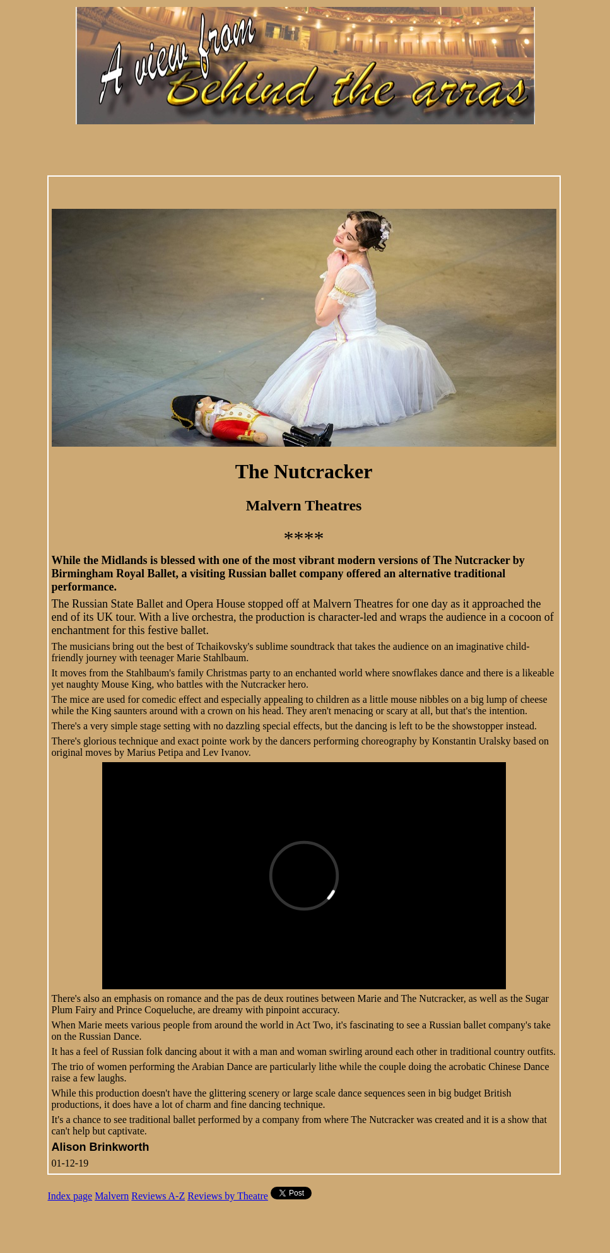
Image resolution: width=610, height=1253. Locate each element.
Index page (70, 1196)
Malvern (112, 1196)
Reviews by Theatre (227, 1196)
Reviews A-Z (158, 1196)
